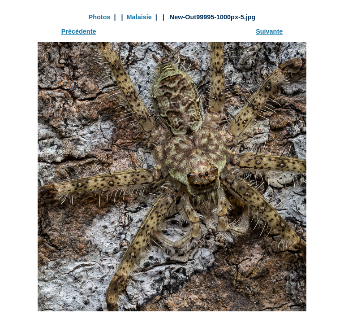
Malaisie (139, 17)
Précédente (78, 31)
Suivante (269, 31)
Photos (100, 17)
